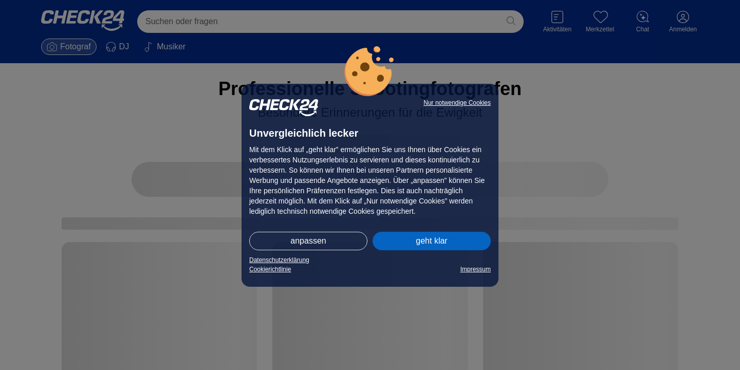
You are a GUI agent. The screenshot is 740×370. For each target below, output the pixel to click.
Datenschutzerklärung (279, 260)
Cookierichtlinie (270, 269)
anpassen (308, 240)
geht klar (431, 240)
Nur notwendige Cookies (457, 102)
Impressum (475, 269)
